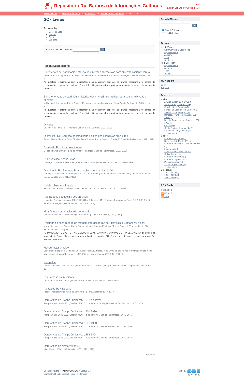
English (170, 8)
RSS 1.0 (168, 190)
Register (165, 87)
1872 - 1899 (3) (171, 177)
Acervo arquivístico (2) (175, 164)
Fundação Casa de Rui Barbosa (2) (181, 110)
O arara (48, 124)
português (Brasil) (191, 8)
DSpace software (51, 371)
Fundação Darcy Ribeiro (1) (177, 130)
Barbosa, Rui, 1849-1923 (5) (177, 141)
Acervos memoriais (71, 13)
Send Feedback (62, 374)
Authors (52, 34)
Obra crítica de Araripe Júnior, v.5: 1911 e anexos (72, 300)
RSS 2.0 (168, 193)
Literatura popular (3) (174, 159)
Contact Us (49, 374)
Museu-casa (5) (171, 149)
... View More (170, 133)
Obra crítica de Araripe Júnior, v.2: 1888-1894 (70, 334)
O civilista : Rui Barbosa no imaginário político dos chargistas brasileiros (86, 136)
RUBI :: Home (50, 13)
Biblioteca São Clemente (112, 13)
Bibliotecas (90, 13)
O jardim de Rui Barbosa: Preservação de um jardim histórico (79, 170)
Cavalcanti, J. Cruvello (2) (176, 107)
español (179, 8)
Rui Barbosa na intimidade (59, 277)
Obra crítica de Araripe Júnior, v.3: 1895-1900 (70, 323)
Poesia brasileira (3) (174, 162)
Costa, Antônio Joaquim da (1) (178, 128)
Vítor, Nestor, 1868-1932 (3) (177, 104)
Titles (51, 37)
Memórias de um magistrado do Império (67, 211)
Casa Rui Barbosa (79, 374)
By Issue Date (55, 32)
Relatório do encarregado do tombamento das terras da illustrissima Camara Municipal (94, 223)
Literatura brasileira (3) (175, 156)
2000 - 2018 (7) (171, 172)
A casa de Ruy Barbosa (57, 288)
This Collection (170, 33)
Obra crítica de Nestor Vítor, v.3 (62, 346)
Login (197, 4)
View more (150, 354)
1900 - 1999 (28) (172, 175)
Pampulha (50, 262)
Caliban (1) (169, 125)
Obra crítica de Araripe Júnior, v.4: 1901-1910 (70, 311)
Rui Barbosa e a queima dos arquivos (66, 196)
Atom (166, 196)
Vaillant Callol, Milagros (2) (177, 112)
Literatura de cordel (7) (175, 138)
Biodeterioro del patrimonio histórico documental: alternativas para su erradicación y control (97, 72)
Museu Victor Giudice (56, 247)
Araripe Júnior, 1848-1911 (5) (178, 102)
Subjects (53, 40)
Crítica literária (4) (172, 154)
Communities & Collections (177, 50)
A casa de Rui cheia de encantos (63, 147)
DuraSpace (86, 371)
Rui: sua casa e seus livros (59, 159)
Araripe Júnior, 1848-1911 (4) (178, 151)
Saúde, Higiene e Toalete (58, 185)
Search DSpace (171, 30)
